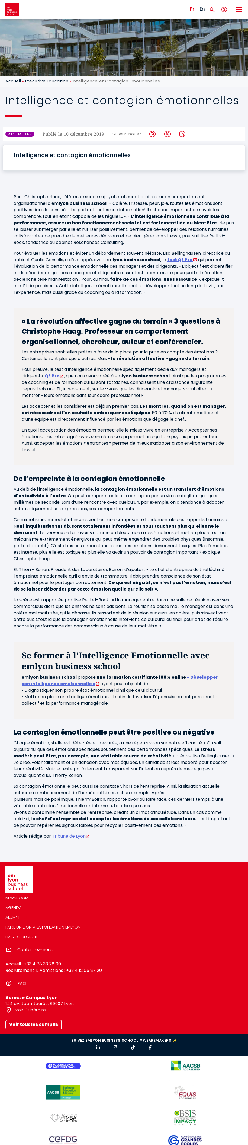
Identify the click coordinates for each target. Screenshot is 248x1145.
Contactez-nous (35, 949)
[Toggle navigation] (238, 9)
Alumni (12, 917)
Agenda (13, 907)
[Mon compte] (224, 9)
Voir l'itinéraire (30, 1010)
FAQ (21, 983)
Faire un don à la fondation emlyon (42, 927)
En (202, 9)
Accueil (13, 81)
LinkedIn (182, 134)
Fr (192, 9)
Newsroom (16, 898)
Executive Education (46, 81)
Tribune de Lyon (69, 836)
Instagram (152, 134)
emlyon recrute (21, 937)
